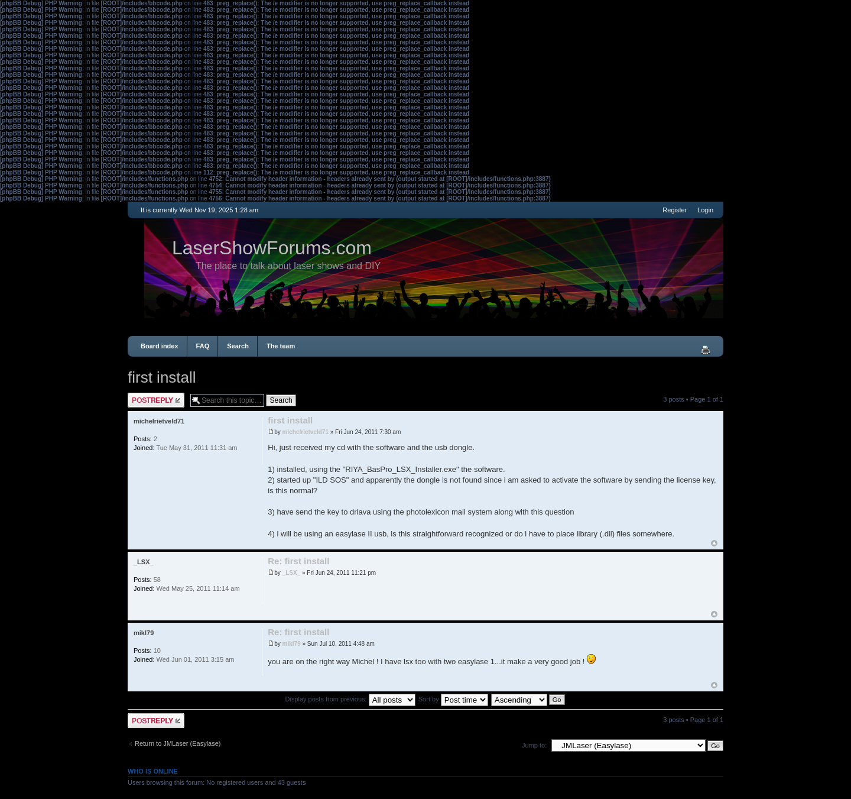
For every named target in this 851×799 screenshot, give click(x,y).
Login (705, 210)
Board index (159, 346)
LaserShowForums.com (272, 247)
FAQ (203, 346)
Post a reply (156, 400)
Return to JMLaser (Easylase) (178, 743)
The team (281, 346)
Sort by (453, 699)
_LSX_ (291, 573)
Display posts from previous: (350, 699)
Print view (705, 350)
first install (162, 377)
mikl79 (291, 644)
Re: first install (298, 561)
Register (674, 210)
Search (238, 346)
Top (714, 543)
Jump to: (534, 745)
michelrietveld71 (305, 432)
